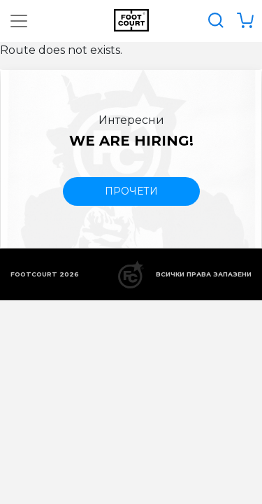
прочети (131, 191)
